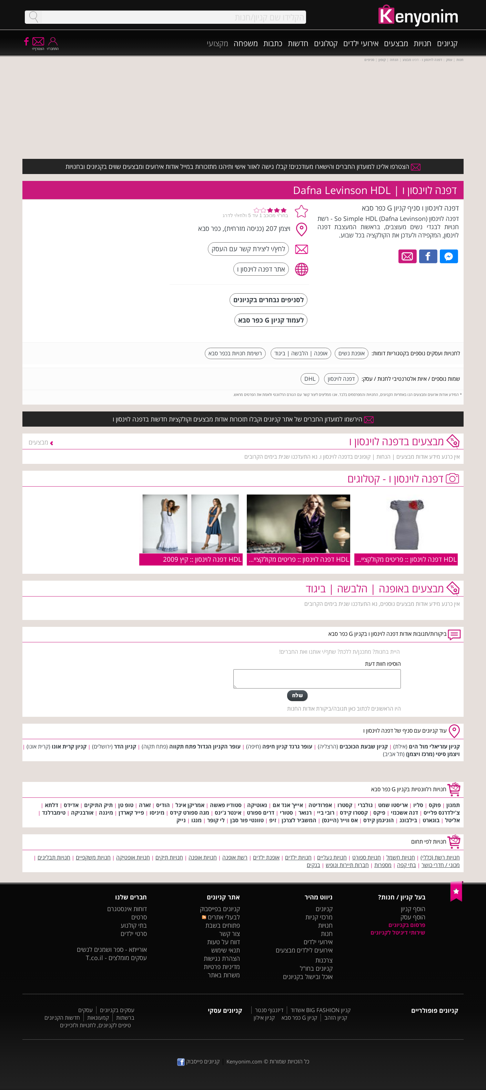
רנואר (305, 812)
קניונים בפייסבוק (220, 909)
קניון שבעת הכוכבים (364, 746)
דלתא (51, 805)
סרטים (139, 917)
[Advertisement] (113, 246)
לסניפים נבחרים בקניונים (268, 299)
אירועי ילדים (360, 43)
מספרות (383, 865)
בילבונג (408, 820)
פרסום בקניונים (406, 925)
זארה (145, 805)
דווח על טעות (223, 942)
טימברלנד (53, 812)
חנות (327, 933)
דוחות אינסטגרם (127, 909)
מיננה (106, 812)
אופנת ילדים (266, 857)
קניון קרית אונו (69, 746)
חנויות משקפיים (93, 857)
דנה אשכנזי (404, 812)
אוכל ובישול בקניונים (308, 976)
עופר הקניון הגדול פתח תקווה (205, 746)
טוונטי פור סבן (247, 820)
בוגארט (431, 820)
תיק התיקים (98, 805)
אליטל (452, 820)
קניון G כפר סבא (299, 1017)
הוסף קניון (413, 909)
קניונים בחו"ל (316, 968)
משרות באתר (224, 975)
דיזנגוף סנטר (269, 1010)
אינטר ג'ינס (228, 812)
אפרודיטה (320, 805)
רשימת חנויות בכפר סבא (235, 353)
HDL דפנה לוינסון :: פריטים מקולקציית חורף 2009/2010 (275, 559)
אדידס (71, 805)
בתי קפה (406, 865)
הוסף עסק (413, 917)
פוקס (435, 805)
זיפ (272, 820)
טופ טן (125, 805)
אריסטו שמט (393, 805)
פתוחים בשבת (222, 925)
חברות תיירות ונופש (347, 865)
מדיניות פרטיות (222, 966)
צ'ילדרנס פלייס (442, 812)
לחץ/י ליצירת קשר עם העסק (248, 248)
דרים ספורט (260, 812)
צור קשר (229, 933)
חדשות (298, 43)
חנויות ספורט (366, 857)
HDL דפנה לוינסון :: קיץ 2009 (202, 559)
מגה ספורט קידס (189, 812)
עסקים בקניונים (117, 1010)
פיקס (379, 812)
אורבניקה (82, 812)
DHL (309, 379)
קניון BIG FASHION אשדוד (321, 1010)
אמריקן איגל (189, 805)
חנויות (423, 43)
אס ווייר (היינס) (340, 820)
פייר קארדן (131, 812)
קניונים (447, 43)
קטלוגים (326, 43)
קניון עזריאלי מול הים (434, 746)
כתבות (272, 43)
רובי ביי (325, 812)
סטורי (286, 812)
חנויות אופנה (203, 857)
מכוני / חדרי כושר (441, 865)
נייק (181, 820)
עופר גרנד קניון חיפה (287, 746)
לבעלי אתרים (221, 917)
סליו (418, 805)
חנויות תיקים (169, 857)
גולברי (365, 805)
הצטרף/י (38, 46)
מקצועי (217, 43)
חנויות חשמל (400, 857)
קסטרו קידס (354, 812)
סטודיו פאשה (226, 805)
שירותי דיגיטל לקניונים (398, 932)
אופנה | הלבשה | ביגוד (300, 353)
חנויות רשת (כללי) (440, 857)
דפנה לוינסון (341, 379)
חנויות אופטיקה (133, 857)
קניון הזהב (335, 1017)
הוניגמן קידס (378, 820)
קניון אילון (264, 1017)
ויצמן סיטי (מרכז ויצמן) (433, 754)
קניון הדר (125, 746)
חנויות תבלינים (54, 857)
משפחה (246, 43)
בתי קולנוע (134, 925)
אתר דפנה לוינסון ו (261, 269)
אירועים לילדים (315, 950)
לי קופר (216, 820)
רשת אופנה (234, 857)
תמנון (453, 805)
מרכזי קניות (319, 917)
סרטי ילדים (134, 933)
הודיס (163, 805)
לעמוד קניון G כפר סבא (271, 320)
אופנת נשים (351, 353)
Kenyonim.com (244, 1061)
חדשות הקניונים (62, 1017)
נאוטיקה (257, 805)
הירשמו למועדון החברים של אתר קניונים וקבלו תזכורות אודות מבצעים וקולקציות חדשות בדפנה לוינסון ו (243, 419)
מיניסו (157, 812)
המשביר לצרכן (299, 820)
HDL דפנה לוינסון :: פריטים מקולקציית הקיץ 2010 (391, 559)
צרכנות (324, 960)
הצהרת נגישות (222, 958)
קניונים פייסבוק (198, 1061)
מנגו (196, 820)
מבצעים (396, 43)
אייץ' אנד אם (288, 805)
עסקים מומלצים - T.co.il (116, 958)
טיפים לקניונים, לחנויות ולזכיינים (95, 1025)
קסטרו (344, 805)
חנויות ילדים (298, 857)
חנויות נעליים (332, 857)
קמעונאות (98, 1017)
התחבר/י (53, 46)
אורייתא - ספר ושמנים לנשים (112, 949)
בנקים (313, 865)
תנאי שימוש (225, 950)
